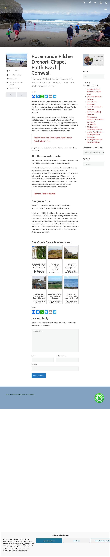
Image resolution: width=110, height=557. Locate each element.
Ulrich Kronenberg (15, 75)
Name (34, 356)
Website (34, 364)
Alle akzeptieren (49, 541)
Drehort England (14, 88)
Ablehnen (76, 541)
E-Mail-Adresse (61, 356)
